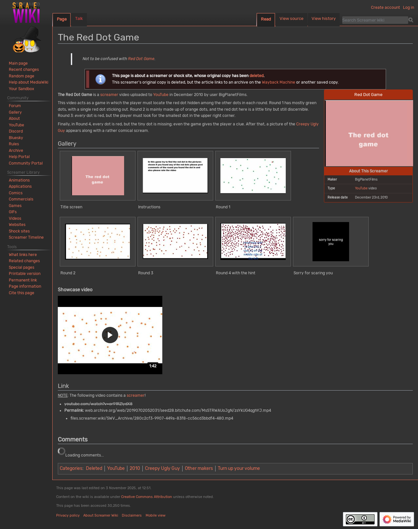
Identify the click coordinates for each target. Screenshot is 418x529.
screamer (109, 94)
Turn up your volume (239, 468)
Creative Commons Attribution (146, 497)
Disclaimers (132, 515)
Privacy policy (68, 515)
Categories (71, 468)
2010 (135, 468)
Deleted (94, 468)
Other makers (199, 468)
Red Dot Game (141, 58)
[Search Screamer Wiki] (375, 20)
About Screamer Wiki (100, 515)
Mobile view (156, 515)
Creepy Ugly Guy (162, 468)
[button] (110, 335)
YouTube (361, 188)
